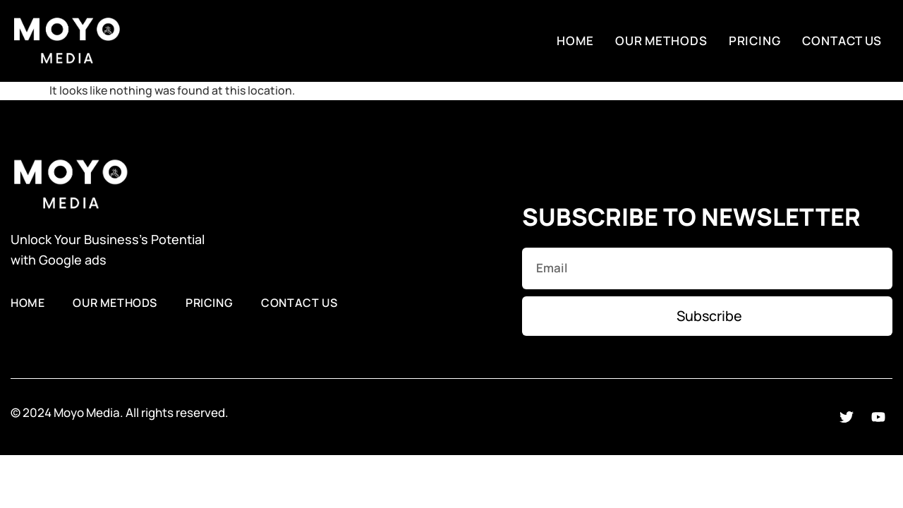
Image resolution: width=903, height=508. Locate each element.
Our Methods (661, 40)
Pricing (755, 40)
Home (575, 40)
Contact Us (842, 40)
